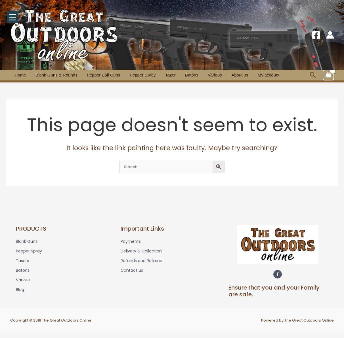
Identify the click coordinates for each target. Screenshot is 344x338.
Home (18, 75)
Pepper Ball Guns (94, 75)
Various (190, 75)
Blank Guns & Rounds (51, 75)
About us (211, 75)
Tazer (153, 75)
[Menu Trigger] (12, 17)
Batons (171, 75)
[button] (313, 75)
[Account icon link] (330, 35)
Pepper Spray (129, 75)
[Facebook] (316, 35)
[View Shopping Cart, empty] (328, 75)
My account (236, 75)
